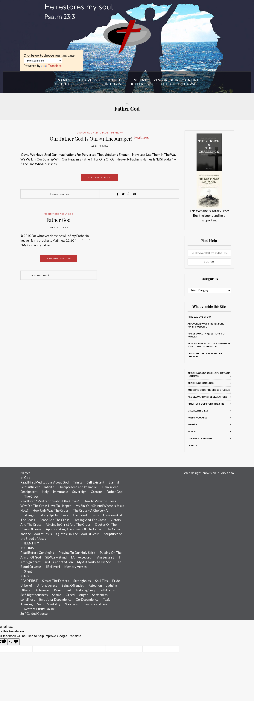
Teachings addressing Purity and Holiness (209, 374)
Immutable (60, 492)
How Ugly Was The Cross (51, 510)
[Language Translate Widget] (43, 60)
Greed (70, 595)
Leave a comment (60, 194)
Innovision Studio (214, 473)
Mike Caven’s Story (200, 316)
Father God (58, 220)
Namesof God (62, 82)
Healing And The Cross (90, 520)
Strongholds (82, 581)
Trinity (78, 482)
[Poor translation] (14, 641)
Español (193, 424)
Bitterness (42, 590)
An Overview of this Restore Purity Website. (206, 325)
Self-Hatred (108, 590)
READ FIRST (29, 581)
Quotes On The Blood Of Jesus (78, 534)
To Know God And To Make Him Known (100, 133)
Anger (83, 595)
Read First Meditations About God (44, 482)
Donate (192, 445)
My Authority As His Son (94, 562)
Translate (51, 66)
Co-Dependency (87, 599)
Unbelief (26, 585)
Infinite (49, 487)
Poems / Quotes (197, 417)
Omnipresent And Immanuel (78, 487)
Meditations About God (58, 214)
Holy (45, 492)
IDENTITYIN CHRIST (114, 82)
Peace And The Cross (54, 520)
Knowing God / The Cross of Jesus (209, 389)
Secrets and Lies (96, 604)
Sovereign (79, 492)
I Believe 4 (53, 567)
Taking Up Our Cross (53, 515)
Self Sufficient (30, 487)
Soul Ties (101, 581)
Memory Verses (75, 567)
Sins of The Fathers (55, 581)
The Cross (87, 80)
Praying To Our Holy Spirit (77, 553)
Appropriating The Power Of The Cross (73, 529)
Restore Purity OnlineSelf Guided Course (176, 82)
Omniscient (110, 487)
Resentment (62, 590)
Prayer (192, 431)
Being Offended (73, 585)
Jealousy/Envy (85, 590)
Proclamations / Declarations (207, 396)
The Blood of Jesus (85, 515)
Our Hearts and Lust (201, 438)
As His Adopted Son (59, 562)
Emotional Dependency (55, 599)
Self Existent (95, 482)
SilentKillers (139, 82)
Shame (56, 595)
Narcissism (72, 604)
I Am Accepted (81, 557)
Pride (116, 581)
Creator (96, 492)
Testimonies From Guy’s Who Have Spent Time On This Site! (209, 345)
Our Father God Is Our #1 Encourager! (99, 138)
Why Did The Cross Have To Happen (45, 506)
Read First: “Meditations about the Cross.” (49, 501)
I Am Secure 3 (105, 557)
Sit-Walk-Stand (56, 557)
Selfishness (100, 595)
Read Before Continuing (37, 553)
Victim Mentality (48, 604)
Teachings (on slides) (201, 383)
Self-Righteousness (34, 595)
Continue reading (99, 177)
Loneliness (27, 599)
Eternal (114, 482)
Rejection (95, 585)
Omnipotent (29, 492)
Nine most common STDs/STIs (206, 403)
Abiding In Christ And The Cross (68, 524)
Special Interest (198, 410)
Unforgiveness (46, 585)
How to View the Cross (100, 501)
